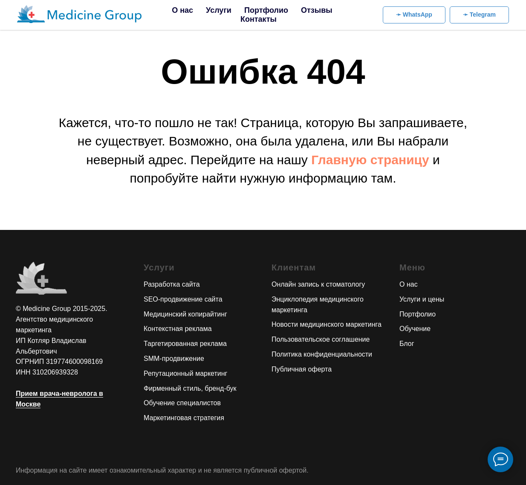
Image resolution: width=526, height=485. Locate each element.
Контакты (258, 19)
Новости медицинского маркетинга (326, 324)
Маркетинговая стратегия (184, 417)
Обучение (415, 328)
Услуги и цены (421, 299)
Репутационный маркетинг (185, 373)
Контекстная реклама (178, 328)
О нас (182, 10)
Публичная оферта (302, 369)
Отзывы (316, 10)
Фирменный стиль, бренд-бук (190, 388)
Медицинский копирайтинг (185, 314)
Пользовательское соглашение (321, 339)
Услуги (218, 10)
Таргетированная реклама (185, 343)
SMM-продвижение (174, 358)
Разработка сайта (172, 284)
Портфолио (266, 10)
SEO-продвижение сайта (183, 299)
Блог (406, 343)
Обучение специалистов (182, 403)
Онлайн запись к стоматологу (318, 284)
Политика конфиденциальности (322, 354)
